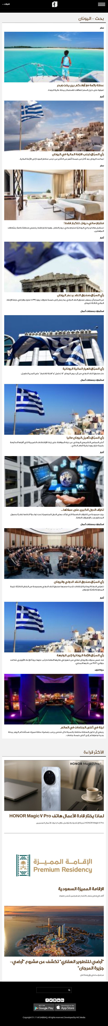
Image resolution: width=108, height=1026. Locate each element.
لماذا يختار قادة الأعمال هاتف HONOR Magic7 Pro (56, 816)
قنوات (6, 4)
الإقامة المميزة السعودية (81, 889)
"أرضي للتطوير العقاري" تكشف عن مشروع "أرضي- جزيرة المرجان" (57, 965)
